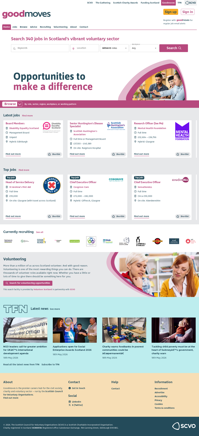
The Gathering (103, 2)
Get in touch (78, 388)
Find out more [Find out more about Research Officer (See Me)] (141, 154)
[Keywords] (40, 48)
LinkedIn (76, 401)
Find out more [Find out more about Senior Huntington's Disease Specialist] (77, 154)
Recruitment (161, 388)
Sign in (187, 12)
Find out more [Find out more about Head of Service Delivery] (13, 216)
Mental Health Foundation (152, 128)
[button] (14, 49)
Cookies (159, 404)
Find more (27, 115)
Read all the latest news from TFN (21, 364)
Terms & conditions (165, 408)
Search (174, 48)
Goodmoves (168, 2)
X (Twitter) (77, 405)
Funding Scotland (150, 2)
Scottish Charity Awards (125, 2)
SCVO (90, 2)
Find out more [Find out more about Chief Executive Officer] (77, 216)
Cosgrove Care (81, 187)
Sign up (171, 12)
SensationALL (145, 187)
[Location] (84, 48)
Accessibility (161, 396)
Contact (115, 388)
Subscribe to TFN (51, 364)
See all (39, 232)
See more (55, 309)
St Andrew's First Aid (20, 187)
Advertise (159, 392)
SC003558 (37, 428)
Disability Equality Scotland (24, 128)
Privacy (158, 400)
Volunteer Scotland (43, 289)
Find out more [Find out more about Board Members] (13, 154)
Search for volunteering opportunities (28, 283)
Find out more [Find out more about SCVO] (10, 398)
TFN (180, 2)
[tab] (6, 27)
